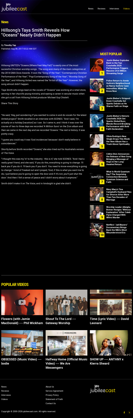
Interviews (114, 8)
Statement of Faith (54, 399)
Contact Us (51, 403)
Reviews (101, 8)
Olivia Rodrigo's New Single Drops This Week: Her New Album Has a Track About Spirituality (118, 140)
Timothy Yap (10, 45)
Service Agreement (54, 391)
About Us (50, 386)
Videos (126, 8)
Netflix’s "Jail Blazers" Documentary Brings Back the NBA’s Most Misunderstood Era (117, 229)
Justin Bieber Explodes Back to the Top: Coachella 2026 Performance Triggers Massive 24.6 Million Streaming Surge (117, 67)
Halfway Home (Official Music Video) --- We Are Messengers (66, 363)
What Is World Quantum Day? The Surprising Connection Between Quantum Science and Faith (118, 176)
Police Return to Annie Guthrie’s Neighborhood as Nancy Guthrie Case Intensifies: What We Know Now (118, 85)
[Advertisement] (110, 39)
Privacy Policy (52, 395)
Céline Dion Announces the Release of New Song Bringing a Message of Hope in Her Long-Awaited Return (118, 159)
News (90, 8)
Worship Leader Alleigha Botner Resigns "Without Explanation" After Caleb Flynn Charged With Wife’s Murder (118, 212)
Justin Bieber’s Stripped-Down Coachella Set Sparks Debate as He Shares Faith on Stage (118, 102)
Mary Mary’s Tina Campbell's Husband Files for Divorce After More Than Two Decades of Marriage (118, 194)
